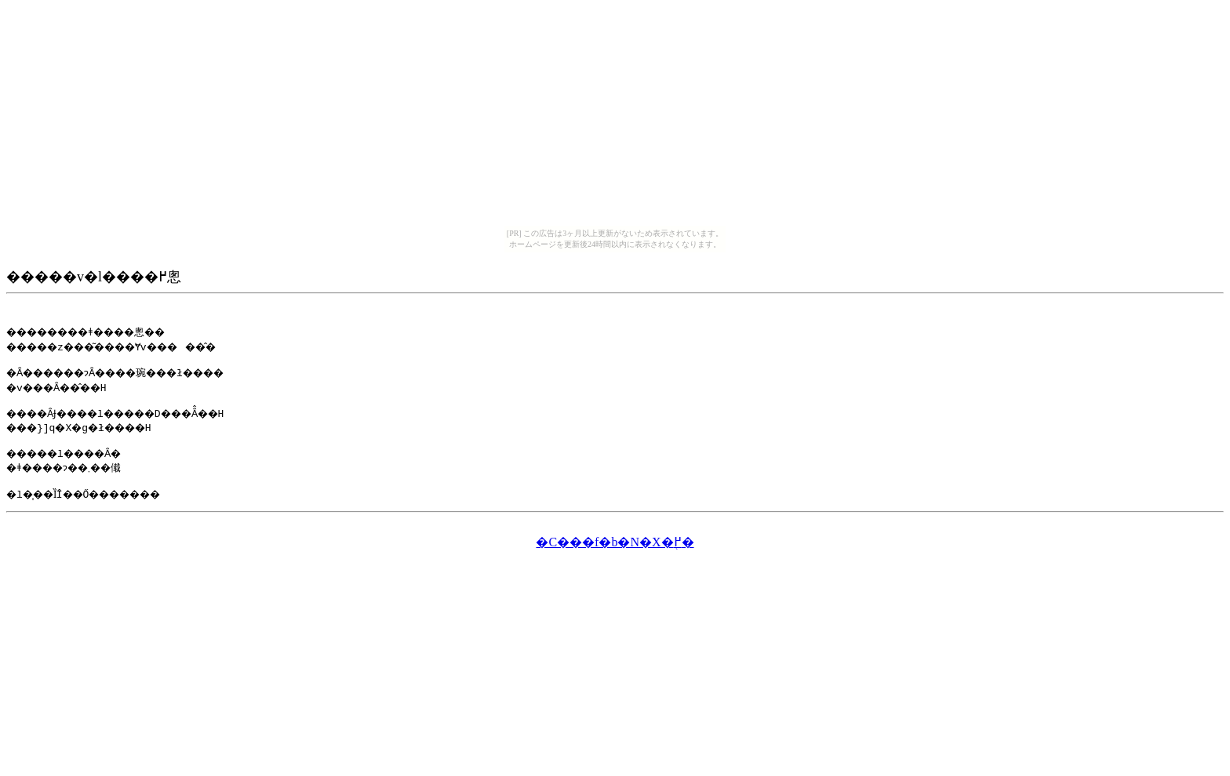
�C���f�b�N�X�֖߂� (614, 551)
